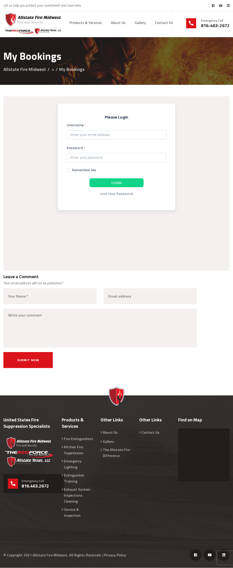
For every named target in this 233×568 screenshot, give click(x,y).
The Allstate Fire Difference (116, 453)
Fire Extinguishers (78, 439)
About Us (118, 22)
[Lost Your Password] (116, 195)
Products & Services (85, 22)
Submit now (28, 360)
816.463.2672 (35, 486)
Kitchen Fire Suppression (74, 450)
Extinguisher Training (74, 478)
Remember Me (81, 170)
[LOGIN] (116, 183)
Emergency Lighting (73, 464)
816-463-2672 (215, 25)
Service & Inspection (72, 512)
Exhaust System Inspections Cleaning (77, 495)
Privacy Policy (115, 555)
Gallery (140, 22)
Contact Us (164, 22)
